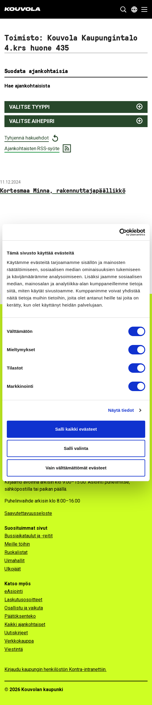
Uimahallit (14, 560)
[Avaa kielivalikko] (134, 9)
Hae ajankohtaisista (27, 86)
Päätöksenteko (20, 616)
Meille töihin (17, 544)
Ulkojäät (12, 569)
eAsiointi (13, 591)
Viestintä (13, 649)
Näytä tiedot (121, 410)
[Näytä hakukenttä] (123, 9)
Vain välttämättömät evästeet (76, 467)
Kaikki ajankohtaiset (24, 624)
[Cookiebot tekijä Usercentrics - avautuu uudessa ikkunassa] (119, 232)
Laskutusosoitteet (23, 599)
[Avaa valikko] (143, 9)
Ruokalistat (16, 552)
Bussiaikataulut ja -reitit (28, 536)
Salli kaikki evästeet (76, 429)
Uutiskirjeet (16, 633)
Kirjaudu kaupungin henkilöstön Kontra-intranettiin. (55, 669)
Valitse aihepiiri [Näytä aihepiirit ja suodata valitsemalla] (31, 121)
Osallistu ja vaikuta (23, 608)
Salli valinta (76, 448)
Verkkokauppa (19, 641)
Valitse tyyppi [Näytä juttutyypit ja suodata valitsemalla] (29, 107)
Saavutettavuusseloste (28, 513)
